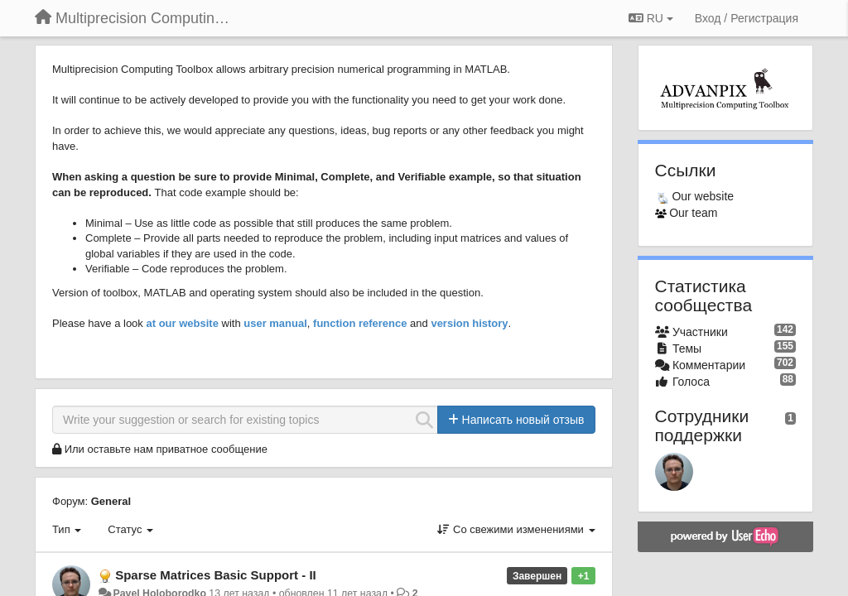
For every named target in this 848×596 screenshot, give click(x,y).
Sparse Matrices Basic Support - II (215, 575)
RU (651, 18)
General (111, 501)
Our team (693, 212)
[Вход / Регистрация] (746, 18)
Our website (703, 196)
